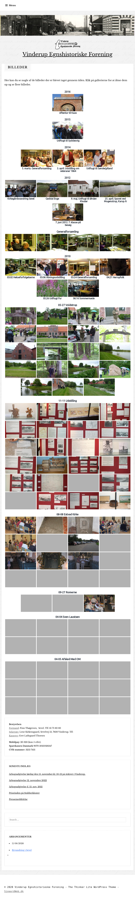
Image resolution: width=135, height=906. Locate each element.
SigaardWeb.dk (14, 891)
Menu (12, 5)
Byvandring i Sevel (22, 850)
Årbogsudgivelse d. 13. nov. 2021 (26, 786)
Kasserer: (13, 735)
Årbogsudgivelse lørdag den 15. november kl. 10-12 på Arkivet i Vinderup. (47, 774)
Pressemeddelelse (18, 799)
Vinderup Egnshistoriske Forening (68, 54)
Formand (14, 728)
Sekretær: (14, 732)
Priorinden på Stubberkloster (24, 793)
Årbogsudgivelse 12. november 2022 (28, 780)
